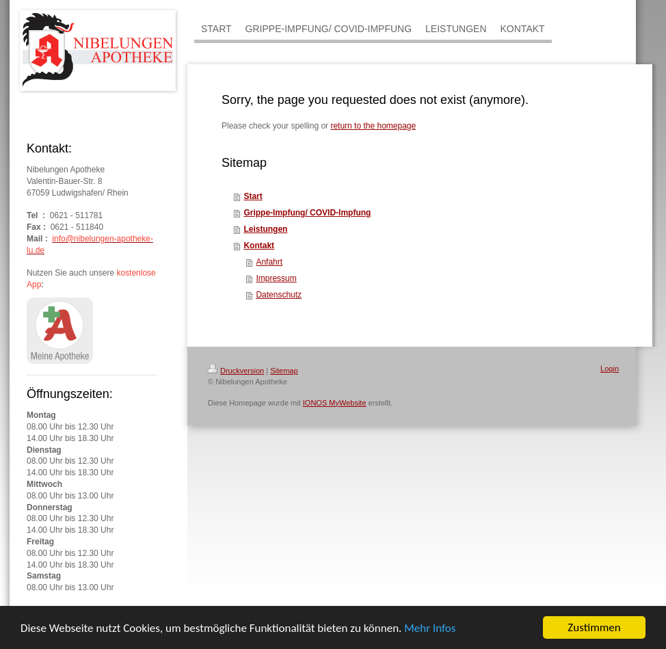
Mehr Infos (429, 629)
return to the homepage (373, 126)
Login (609, 369)
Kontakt (258, 245)
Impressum (276, 278)
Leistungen (265, 229)
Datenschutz (279, 295)
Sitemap (283, 371)
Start (252, 196)
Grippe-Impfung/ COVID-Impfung (307, 212)
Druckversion (236, 371)
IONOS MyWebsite (335, 403)
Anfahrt (269, 262)
